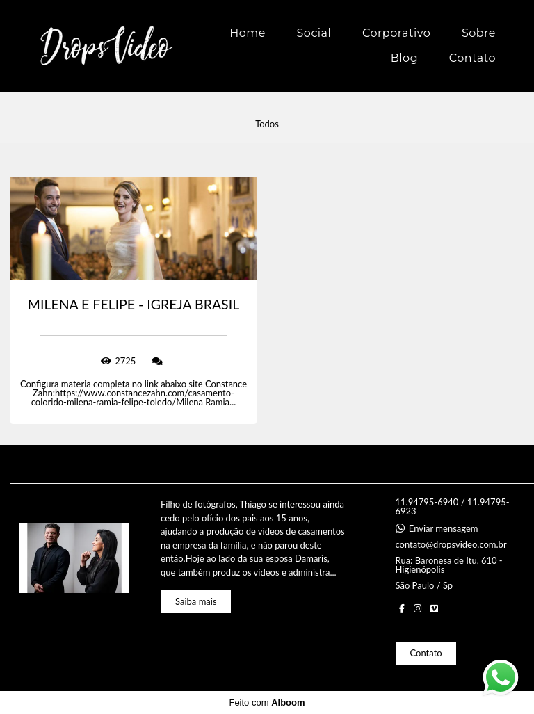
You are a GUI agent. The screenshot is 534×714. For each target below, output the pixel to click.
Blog (404, 58)
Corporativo (396, 33)
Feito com (267, 702)
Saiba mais (196, 601)
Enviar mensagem (443, 528)
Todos (267, 124)
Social (314, 33)
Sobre (479, 33)
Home (247, 33)
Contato (472, 58)
